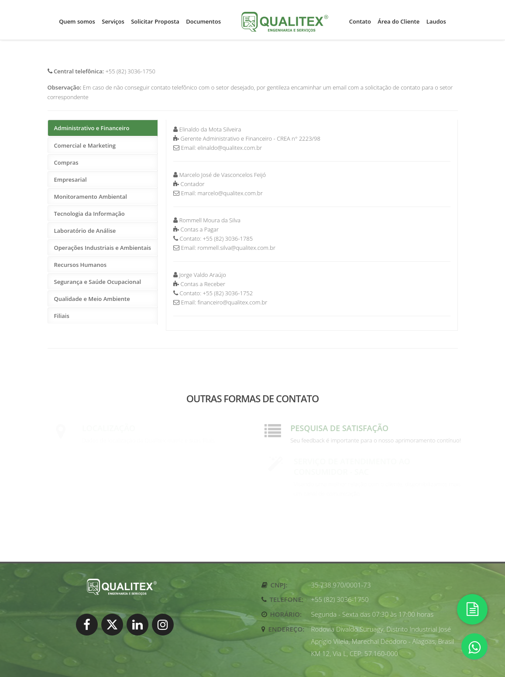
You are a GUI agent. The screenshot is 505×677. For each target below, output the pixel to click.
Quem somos (77, 21)
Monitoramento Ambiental (90, 196)
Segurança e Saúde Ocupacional (97, 282)
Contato (360, 21)
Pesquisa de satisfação (342, 428)
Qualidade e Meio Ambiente (92, 299)
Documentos (203, 21)
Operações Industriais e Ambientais (102, 248)
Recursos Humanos (80, 265)
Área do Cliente (398, 21)
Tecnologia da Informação (89, 214)
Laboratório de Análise (85, 231)
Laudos (436, 21)
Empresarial (70, 179)
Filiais (61, 316)
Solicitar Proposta (155, 21)
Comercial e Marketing (85, 145)
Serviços (113, 21)
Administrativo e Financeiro (92, 128)
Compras (66, 162)
